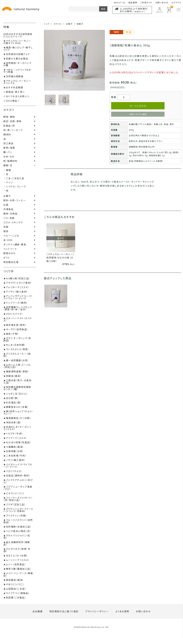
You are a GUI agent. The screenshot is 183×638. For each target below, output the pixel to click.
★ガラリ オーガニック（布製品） (17, 339)
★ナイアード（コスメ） (15, 437)
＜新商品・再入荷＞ (14, 91)
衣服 (5, 226)
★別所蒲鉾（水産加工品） (17, 526)
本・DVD (8, 240)
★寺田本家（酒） (12, 422)
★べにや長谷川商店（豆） (17, 531)
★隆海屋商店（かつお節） (17, 418)
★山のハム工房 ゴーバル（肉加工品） (17, 366)
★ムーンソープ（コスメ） (16, 559)
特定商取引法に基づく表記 (64, 611)
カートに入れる (138, 105)
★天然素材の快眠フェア (16, 54)
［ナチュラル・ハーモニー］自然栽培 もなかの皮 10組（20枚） (60, 258)
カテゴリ (8, 110)
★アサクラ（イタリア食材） (17, 282)
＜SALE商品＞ (11, 100)
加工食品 (8, 143)
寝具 (5, 231)
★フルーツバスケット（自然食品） (18, 521)
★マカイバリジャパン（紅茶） (16, 536)
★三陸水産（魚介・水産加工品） (17, 381)
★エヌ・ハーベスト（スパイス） (17, 319)
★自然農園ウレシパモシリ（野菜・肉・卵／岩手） (17, 308)
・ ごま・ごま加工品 (14, 178)
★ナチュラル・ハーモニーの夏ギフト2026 (17, 42)
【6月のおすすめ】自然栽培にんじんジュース (17, 35)
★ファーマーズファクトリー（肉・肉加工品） (18, 499)
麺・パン (7, 152)
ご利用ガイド (146, 2)
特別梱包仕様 (10, 262)
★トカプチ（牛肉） (13, 433)
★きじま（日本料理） (14, 344)
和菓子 (80, 23)
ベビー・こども (11, 235)
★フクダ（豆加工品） (14, 504)
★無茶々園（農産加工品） (17, 568)
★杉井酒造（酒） (12, 402)
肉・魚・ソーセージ (13, 130)
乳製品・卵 (9, 125)
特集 (6, 27)
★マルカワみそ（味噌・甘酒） (16, 550)
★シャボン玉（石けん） (15, 393)
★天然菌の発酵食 (13, 76)
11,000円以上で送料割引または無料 (134, 10)
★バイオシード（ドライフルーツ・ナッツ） (17, 465)
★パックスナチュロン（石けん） (18, 481)
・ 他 (6, 190)
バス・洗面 (8, 218)
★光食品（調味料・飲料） (16, 475)
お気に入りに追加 (138, 114)
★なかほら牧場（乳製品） (17, 442)
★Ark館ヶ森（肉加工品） (16, 278)
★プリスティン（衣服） (15, 515)
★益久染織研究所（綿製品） (16, 543)
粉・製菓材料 (10, 160)
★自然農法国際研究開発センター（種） (17, 388)
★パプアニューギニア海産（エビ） (17, 487)
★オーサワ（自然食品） (15, 329)
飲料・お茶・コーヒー (14, 200)
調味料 (7, 134)
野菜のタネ (9, 253)
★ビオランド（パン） (14, 493)
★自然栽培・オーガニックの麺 (17, 64)
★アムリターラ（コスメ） (16, 287)
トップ (47, 23)
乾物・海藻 (9, 147)
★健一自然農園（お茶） (16, 360)
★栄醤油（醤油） (12, 375)
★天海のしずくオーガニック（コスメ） (17, 428)
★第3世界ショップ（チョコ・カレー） (18, 412)
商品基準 (132, 2)
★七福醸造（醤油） (13, 446)
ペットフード (10, 248)
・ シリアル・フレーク (15, 186)
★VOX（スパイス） (13, 313)
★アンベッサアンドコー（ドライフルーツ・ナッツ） (17, 297)
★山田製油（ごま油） (14, 588)
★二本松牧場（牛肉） (14, 455)
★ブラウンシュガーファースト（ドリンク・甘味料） (18, 510)
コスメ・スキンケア (13, 222)
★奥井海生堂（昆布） (14, 324)
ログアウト (176, 2)
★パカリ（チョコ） (12, 471)
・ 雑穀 (7, 170)
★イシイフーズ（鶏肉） (15, 302)
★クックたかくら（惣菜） (16, 349)
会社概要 (37, 611)
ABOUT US (119, 2)
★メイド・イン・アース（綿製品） (18, 574)
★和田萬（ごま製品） (14, 597)
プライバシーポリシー (97, 611)
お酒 (5, 204)
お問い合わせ (161, 2)
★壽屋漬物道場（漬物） (16, 371)
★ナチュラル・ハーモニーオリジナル (17, 82)
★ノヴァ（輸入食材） (14, 460)
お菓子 (7, 195)
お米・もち (8, 156)
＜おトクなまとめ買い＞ (16, 96)
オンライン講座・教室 (14, 244)
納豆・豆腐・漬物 (12, 121)
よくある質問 (122, 611)
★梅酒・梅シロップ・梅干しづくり (18, 48)
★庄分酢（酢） (11, 398)
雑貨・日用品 (10, 213)
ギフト (6, 257)
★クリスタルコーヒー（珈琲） (16, 354)
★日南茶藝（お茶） (13, 451)
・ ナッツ (8, 182)
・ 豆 (6, 174)
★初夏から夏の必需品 (15, 58)
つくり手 (8, 271)
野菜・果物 (9, 116)
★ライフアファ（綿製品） (16, 593)
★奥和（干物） (11, 333)
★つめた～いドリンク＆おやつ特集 (17, 70)
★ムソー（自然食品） (14, 564)
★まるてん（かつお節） (15, 555)
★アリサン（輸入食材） (15, 291)
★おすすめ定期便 (13, 87)
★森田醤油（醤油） (13, 579)
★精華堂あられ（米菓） (16, 406)
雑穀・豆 (7, 165)
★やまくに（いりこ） (13, 584)
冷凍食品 (8, 209)
